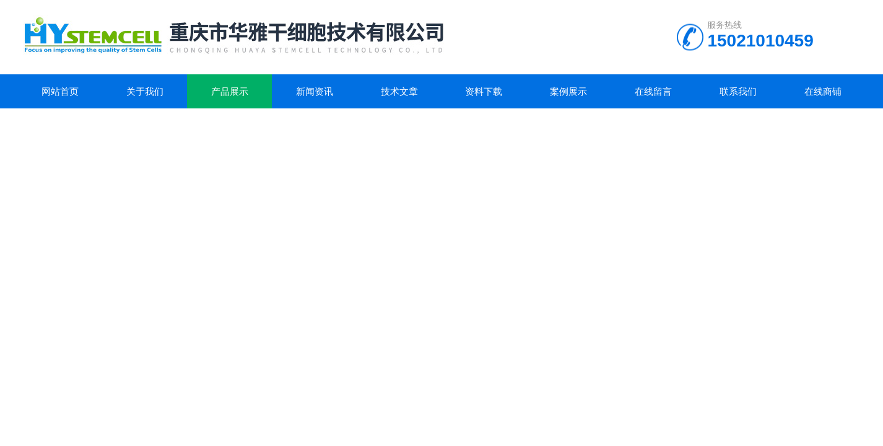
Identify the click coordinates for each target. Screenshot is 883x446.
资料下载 (483, 91)
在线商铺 (823, 91)
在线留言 (653, 91)
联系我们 (738, 91)
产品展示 (229, 91)
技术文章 (399, 91)
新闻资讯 (314, 91)
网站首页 (60, 91)
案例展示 (568, 91)
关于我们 (144, 91)
